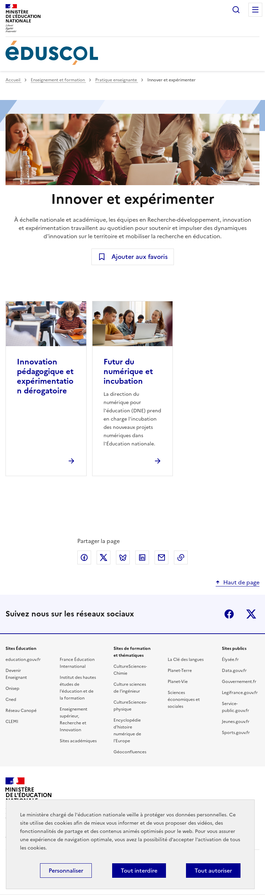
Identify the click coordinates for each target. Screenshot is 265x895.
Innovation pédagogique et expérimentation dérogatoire (45, 376)
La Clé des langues (186, 659)
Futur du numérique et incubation (128, 371)
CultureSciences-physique (130, 705)
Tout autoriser (213, 870)
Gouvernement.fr (239, 681)
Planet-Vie (178, 681)
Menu (255, 10)
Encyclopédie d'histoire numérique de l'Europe (127, 730)
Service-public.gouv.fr (235, 707)
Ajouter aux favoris (139, 256)
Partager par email (161, 557)
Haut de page (241, 582)
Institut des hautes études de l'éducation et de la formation (78, 687)
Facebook (229, 614)
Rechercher (236, 10)
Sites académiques (78, 741)
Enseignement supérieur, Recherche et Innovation (73, 719)
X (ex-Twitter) (251, 614)
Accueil (13, 80)
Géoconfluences (130, 752)
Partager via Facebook (84, 557)
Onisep (12, 688)
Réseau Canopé (21, 710)
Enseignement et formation (58, 80)
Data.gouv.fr (234, 670)
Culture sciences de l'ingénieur (130, 687)
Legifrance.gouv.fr (240, 693)
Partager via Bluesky (123, 557)
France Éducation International (77, 663)
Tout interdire (139, 870)
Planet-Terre (180, 670)
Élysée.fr (230, 659)
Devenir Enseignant (16, 674)
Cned (11, 699)
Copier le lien (181, 557)
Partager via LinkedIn (142, 557)
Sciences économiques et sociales (184, 700)
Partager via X (103, 557)
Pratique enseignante (116, 80)
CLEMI (12, 721)
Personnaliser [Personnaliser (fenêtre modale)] (66, 870)
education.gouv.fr (23, 659)
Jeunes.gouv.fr (235, 721)
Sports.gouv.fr (236, 733)
